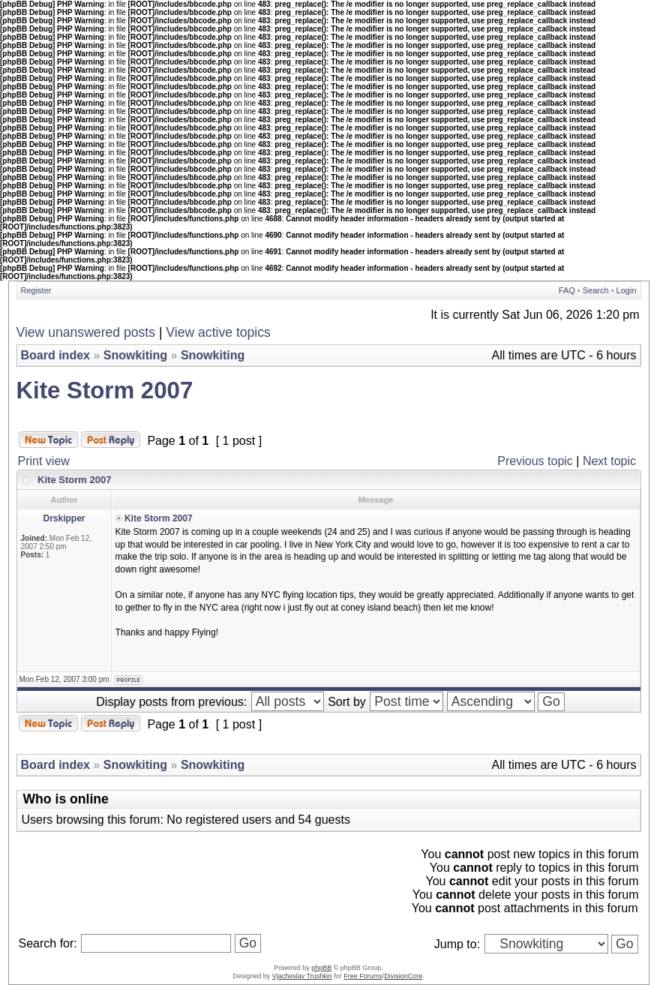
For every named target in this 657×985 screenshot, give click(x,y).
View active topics (218, 332)
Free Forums (363, 976)
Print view (44, 461)
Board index (55, 355)
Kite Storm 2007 (105, 390)
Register (36, 290)
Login (626, 290)
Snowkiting (135, 355)
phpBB (321, 967)
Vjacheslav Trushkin (302, 976)
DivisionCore (403, 976)
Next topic (609, 461)
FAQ (567, 290)
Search (596, 290)
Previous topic (535, 461)
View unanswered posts (86, 332)
